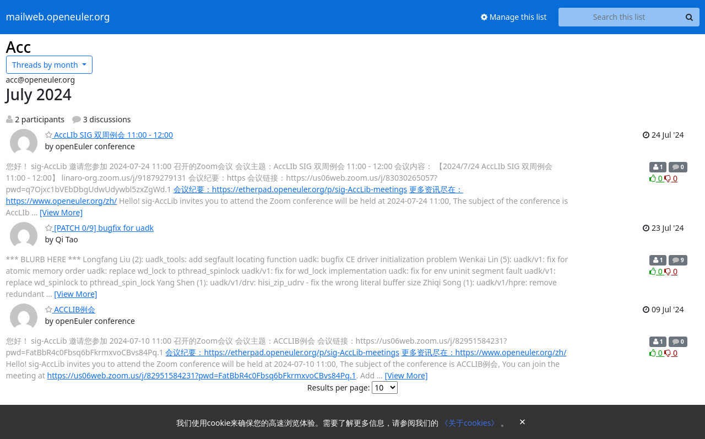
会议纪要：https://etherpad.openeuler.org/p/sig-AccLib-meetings (290, 189)
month (46, 64)
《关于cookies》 (471, 423)
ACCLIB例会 (70, 309)
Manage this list (514, 17)
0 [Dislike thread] (670, 178)
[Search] (689, 17)
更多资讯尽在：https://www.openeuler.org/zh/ (484, 352)
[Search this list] (619, 17)
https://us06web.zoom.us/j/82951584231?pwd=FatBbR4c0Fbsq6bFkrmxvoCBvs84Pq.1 (201, 375)
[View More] (61, 212)
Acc (18, 46)
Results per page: (338, 387)
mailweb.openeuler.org (58, 17)
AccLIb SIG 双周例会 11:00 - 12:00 (109, 134)
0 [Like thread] (656, 178)
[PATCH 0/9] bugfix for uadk (99, 228)
